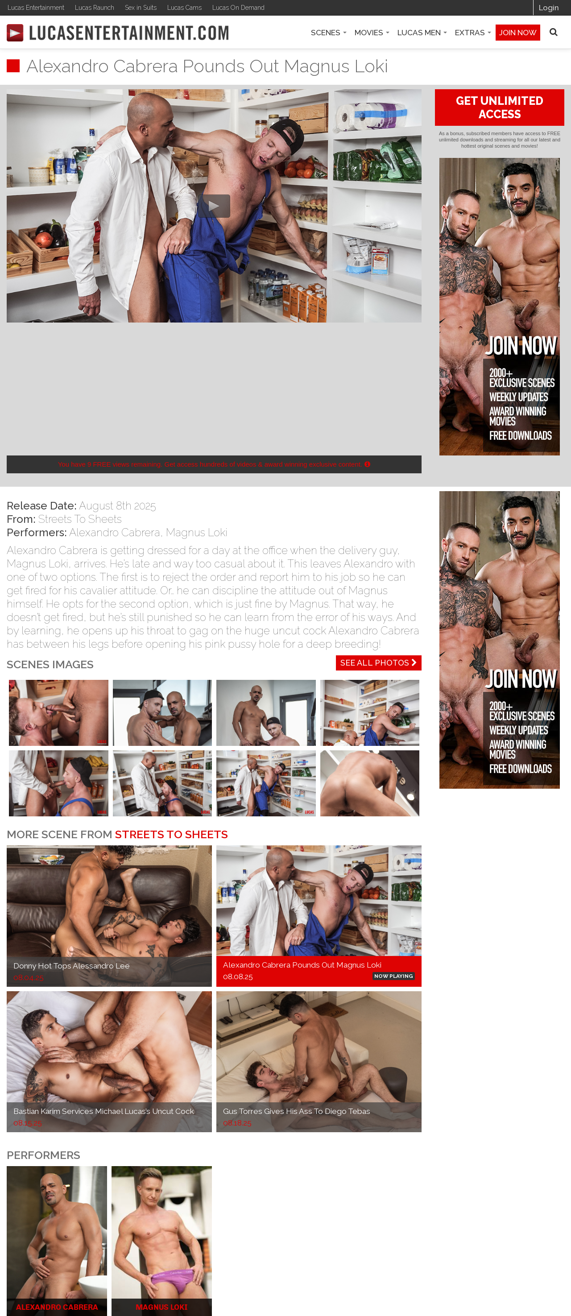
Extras (473, 32)
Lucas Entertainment (36, 7)
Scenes (329, 32)
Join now (518, 32)
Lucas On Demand (238, 7)
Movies (372, 32)
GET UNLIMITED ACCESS (499, 107)
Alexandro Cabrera (114, 532)
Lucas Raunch (94, 7)
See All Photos (378, 662)
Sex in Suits (141, 7)
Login (549, 7)
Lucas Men (422, 32)
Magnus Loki (197, 532)
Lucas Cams (184, 7)
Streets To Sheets (80, 519)
